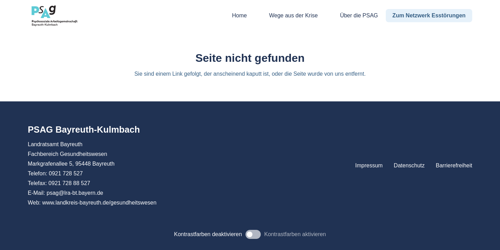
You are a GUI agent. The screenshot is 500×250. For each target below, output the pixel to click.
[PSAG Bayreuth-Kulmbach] (54, 16)
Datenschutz (409, 165)
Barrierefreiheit (454, 165)
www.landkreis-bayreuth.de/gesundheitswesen (99, 203)
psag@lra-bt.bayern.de (75, 193)
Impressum (369, 165)
